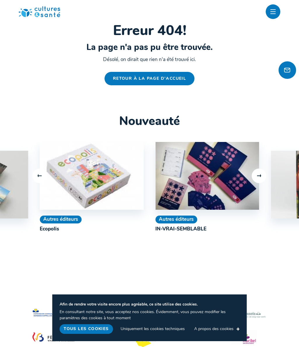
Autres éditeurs (60, 219)
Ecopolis (49, 229)
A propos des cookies (214, 329)
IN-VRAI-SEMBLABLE (180, 229)
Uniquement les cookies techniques (153, 329)
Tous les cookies (86, 329)
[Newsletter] (287, 70)
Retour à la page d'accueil (149, 79)
